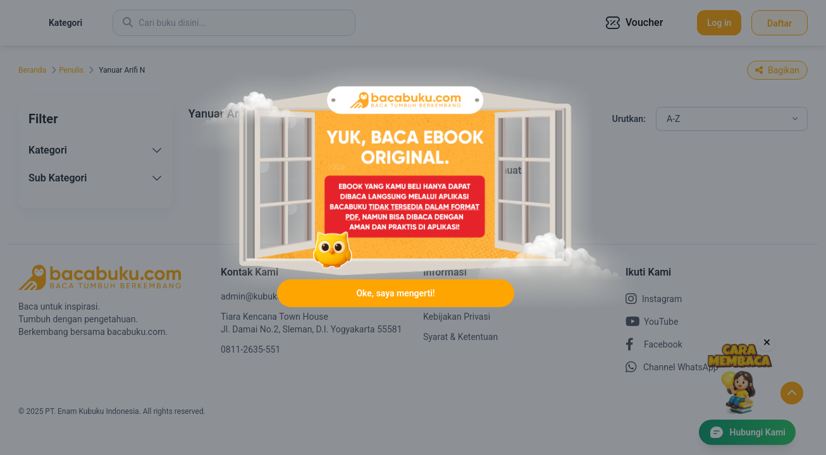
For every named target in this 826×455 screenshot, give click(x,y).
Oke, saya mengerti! (395, 322)
